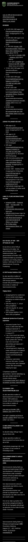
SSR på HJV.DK (10, 213)
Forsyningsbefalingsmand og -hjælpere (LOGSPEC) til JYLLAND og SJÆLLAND (15, 81)
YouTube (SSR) (15, 204)
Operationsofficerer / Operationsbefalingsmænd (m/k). (14, 42)
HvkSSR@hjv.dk (7, 532)
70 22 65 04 (11, 530)
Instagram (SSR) (10, 202)
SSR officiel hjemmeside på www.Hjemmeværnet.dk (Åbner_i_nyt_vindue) (14, 220)
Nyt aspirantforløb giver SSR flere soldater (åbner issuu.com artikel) (15, 114)
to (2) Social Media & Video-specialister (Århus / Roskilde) (14, 162)
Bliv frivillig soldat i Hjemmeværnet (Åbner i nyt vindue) (14, 226)
